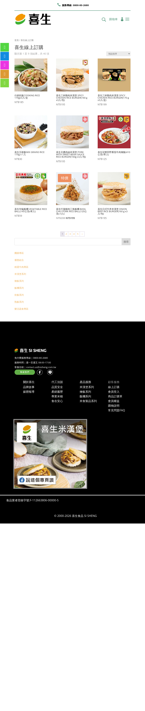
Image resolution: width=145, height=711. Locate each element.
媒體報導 (28, 392)
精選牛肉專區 (21, 267)
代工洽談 (57, 382)
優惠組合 (19, 260)
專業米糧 (57, 396)
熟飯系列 (19, 301)
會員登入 (113, 392)
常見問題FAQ (116, 410)
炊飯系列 (19, 294)
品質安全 (57, 387)
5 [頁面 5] (77, 233)
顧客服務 (113, 382)
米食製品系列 (88, 401)
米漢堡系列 (20, 274)
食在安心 (57, 401)
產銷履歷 (57, 392)
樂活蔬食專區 (21, 308)
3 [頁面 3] (70, 233)
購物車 (113, 19)
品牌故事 (28, 387)
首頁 (16, 40)
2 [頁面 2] (66, 233)
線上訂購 (113, 387)
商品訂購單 (115, 396)
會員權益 (113, 401)
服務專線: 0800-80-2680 (75, 5)
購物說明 (113, 406)
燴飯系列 (19, 281)
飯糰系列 (19, 287)
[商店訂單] (118, 53)
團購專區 (19, 253)
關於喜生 (28, 382)
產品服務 (85, 382)
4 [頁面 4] (73, 233)
